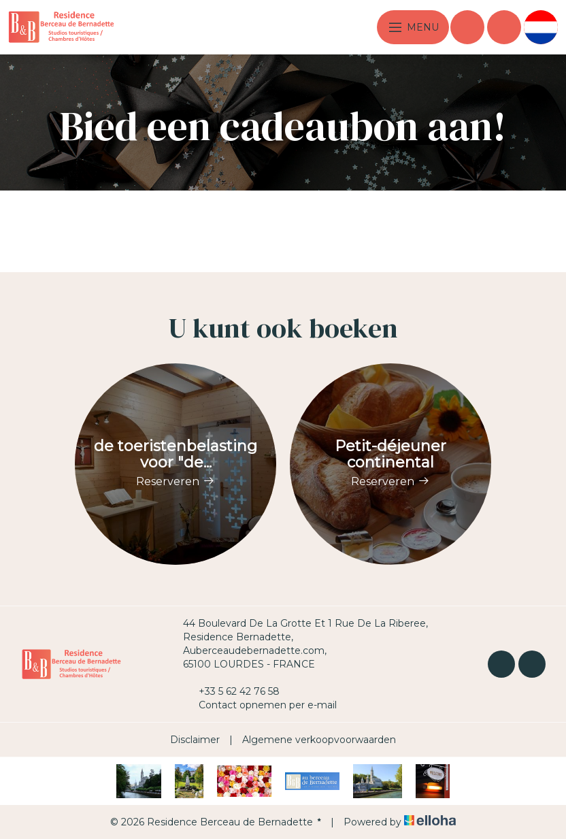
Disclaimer (195, 740)
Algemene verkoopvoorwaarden (319, 740)
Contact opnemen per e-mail (260, 705)
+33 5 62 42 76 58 (231, 691)
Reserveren (175, 481)
